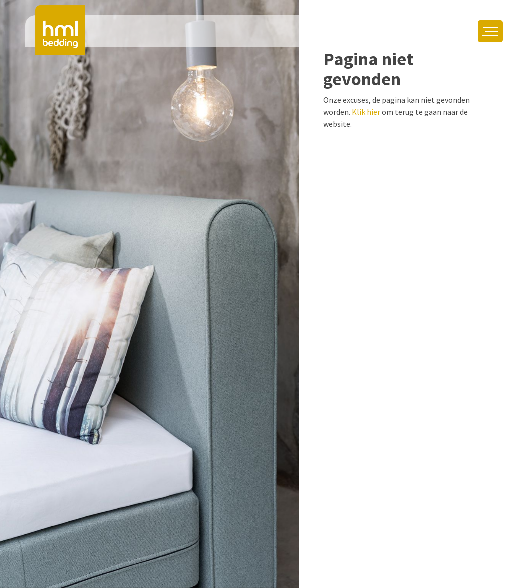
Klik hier (366, 112)
